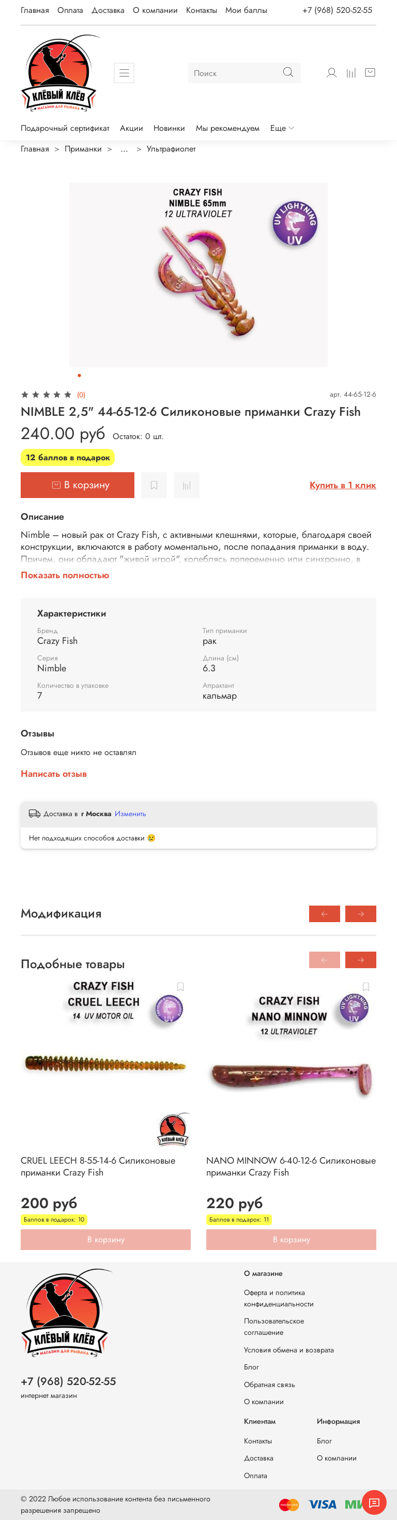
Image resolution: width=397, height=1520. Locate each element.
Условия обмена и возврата (289, 1350)
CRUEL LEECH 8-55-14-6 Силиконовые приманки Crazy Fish (98, 1166)
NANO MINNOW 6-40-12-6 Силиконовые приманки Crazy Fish (291, 1166)
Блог (251, 1367)
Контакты (201, 10)
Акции (131, 128)
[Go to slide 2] (86, 375)
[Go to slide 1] (79, 375)
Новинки (169, 128)
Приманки (83, 149)
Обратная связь (269, 1384)
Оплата (70, 10)
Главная (35, 10)
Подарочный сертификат (65, 128)
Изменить (130, 813)
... (124, 149)
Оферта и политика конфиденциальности (279, 1298)
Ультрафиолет (171, 149)
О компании (155, 10)
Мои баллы (246, 10)
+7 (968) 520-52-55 (337, 10)
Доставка (108, 10)
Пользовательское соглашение (274, 1326)
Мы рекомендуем (227, 128)
